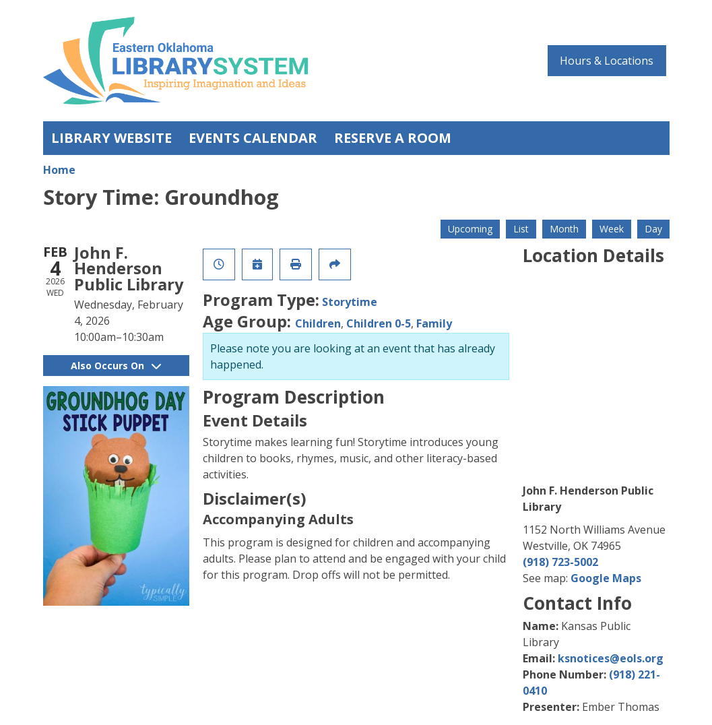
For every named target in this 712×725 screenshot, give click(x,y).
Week (612, 228)
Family (434, 323)
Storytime (349, 301)
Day (653, 228)
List (521, 228)
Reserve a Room (392, 138)
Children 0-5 (378, 323)
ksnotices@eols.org (611, 658)
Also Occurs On (116, 365)
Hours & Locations (606, 60)
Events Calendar (253, 138)
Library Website (111, 138)
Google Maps (606, 578)
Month (564, 228)
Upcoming (470, 228)
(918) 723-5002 (560, 562)
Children (318, 323)
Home (59, 169)
